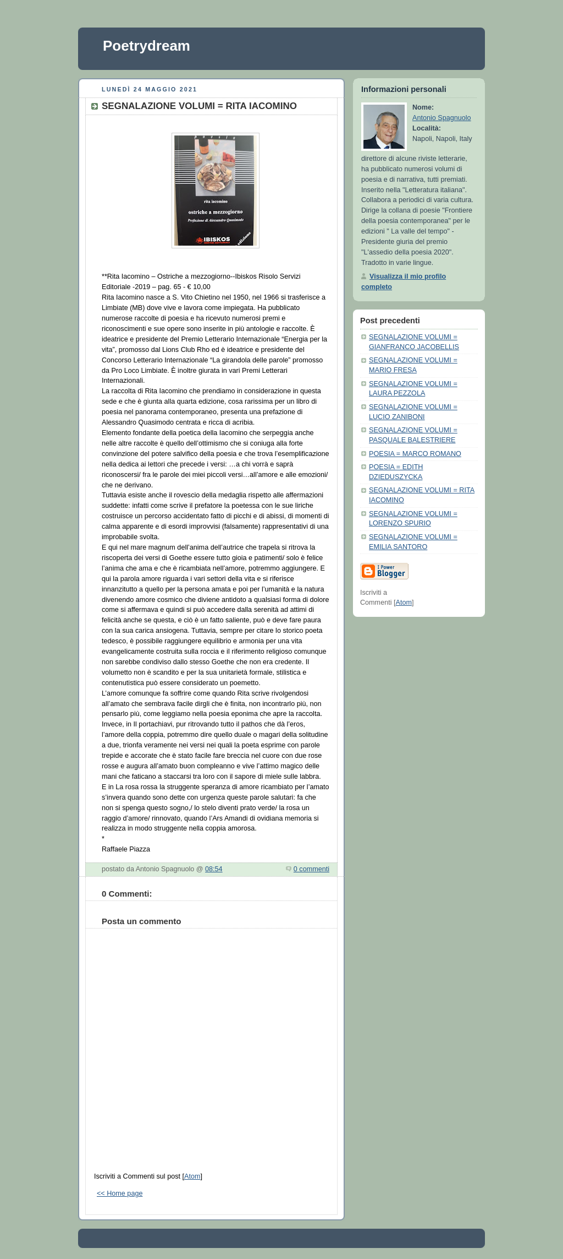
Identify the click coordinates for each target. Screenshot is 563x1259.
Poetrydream (146, 45)
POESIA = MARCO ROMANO (415, 454)
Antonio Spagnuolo (441, 118)
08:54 (214, 869)
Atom (192, 1176)
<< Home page (119, 1193)
